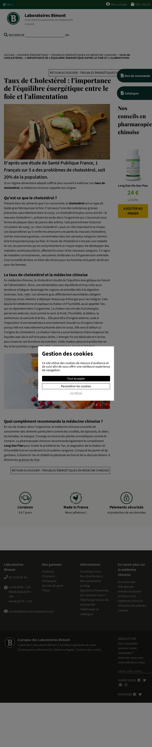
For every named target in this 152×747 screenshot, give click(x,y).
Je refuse (76, 393)
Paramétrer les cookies (76, 386)
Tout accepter (76, 378)
